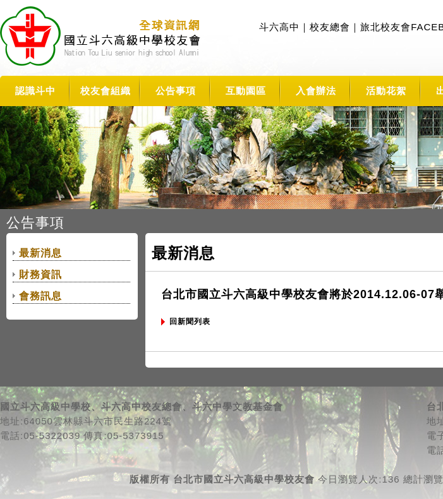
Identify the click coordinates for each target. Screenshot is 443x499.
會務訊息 (40, 296)
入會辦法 (316, 90)
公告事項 (175, 90)
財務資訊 (40, 274)
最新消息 (40, 253)
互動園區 (246, 90)
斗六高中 (279, 26)
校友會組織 (105, 90)
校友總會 (330, 26)
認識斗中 (35, 90)
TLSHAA (102, 37)
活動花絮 (386, 90)
